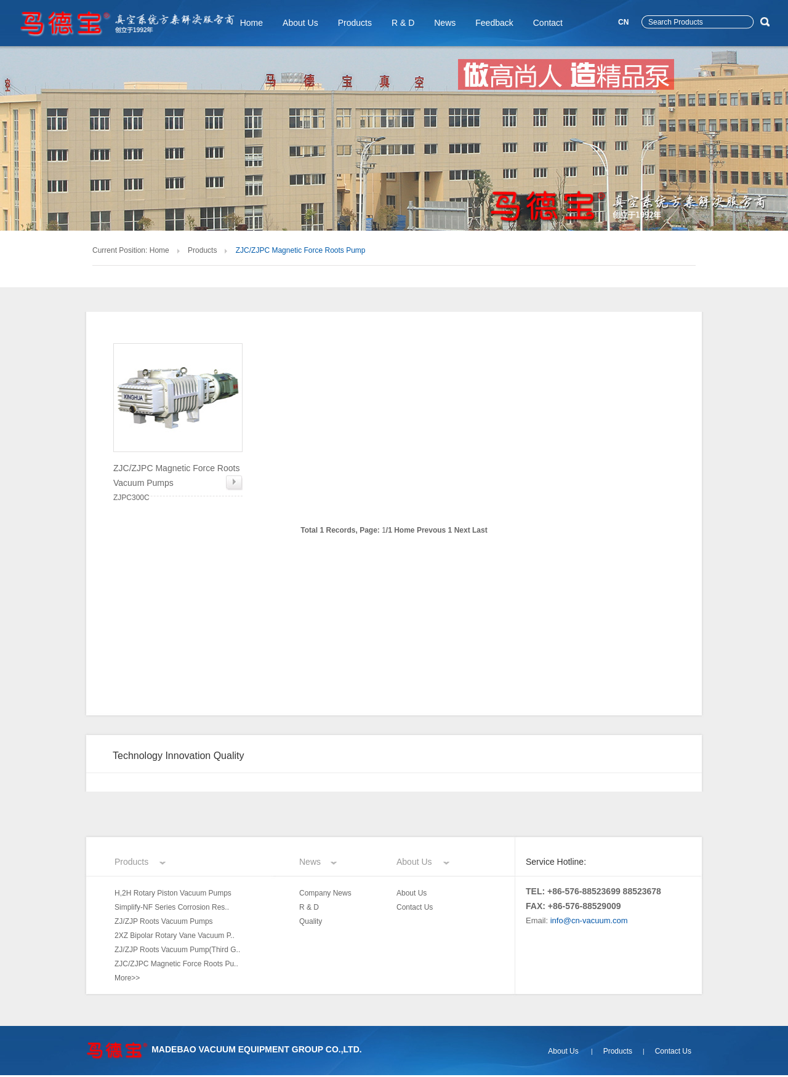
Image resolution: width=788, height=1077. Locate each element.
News (445, 23)
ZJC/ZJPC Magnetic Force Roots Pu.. (176, 964)
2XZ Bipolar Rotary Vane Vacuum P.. (175, 935)
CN (623, 22)
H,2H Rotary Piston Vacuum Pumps (173, 893)
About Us (300, 23)
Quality (310, 921)
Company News (325, 893)
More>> (127, 978)
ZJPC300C (178, 481)
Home (251, 23)
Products (355, 23)
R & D (403, 23)
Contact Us (414, 907)
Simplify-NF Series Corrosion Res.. (172, 907)
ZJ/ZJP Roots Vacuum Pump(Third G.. (177, 949)
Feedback (494, 23)
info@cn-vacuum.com (589, 920)
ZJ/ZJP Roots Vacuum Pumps (164, 921)
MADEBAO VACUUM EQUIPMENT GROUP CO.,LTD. (256, 1049)
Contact (548, 23)
